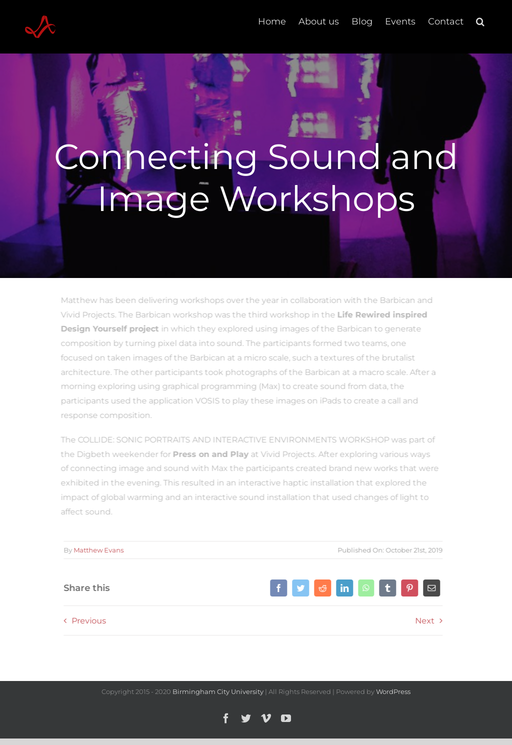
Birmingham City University (218, 692)
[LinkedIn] (343, 588)
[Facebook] (277, 588)
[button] (480, 21)
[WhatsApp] (365, 588)
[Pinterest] (409, 588)
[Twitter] (299, 588)
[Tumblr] (387, 588)
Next (424, 621)
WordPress (393, 692)
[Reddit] (321, 588)
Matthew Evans (97, 550)
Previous (87, 621)
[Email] (431, 588)
